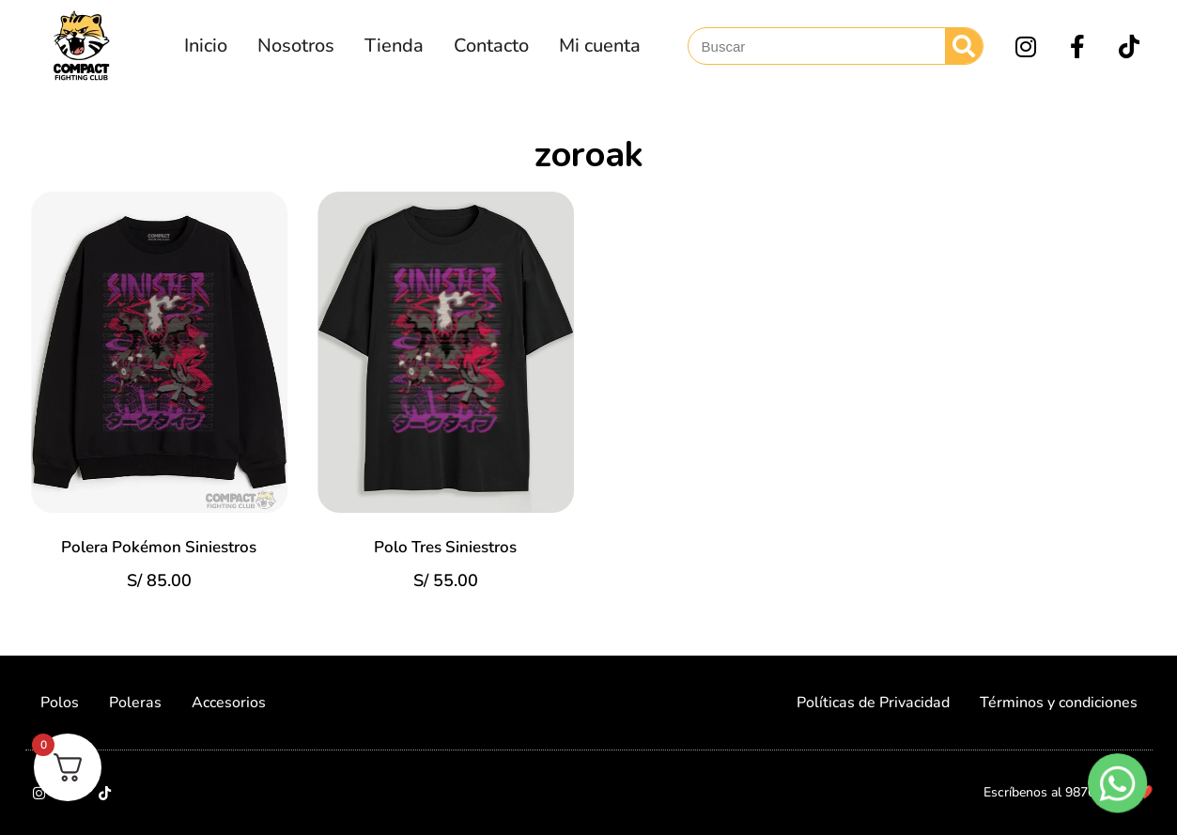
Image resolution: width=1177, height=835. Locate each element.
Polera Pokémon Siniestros (158, 547)
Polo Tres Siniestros (445, 547)
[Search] (964, 46)
